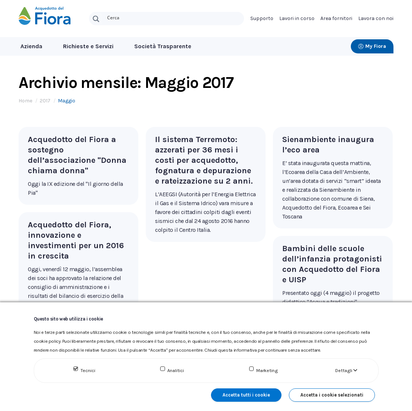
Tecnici (87, 370)
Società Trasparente (162, 46)
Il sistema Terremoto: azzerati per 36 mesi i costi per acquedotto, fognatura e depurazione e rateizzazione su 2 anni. (204, 160)
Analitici (175, 370)
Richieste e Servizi (88, 46)
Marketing (267, 370)
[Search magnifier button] (96, 19)
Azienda (31, 46)
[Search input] (174, 17)
